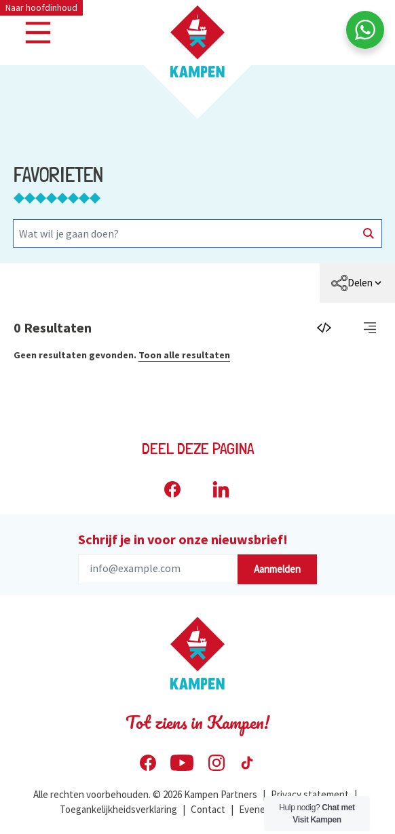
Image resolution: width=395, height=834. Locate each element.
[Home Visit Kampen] (197, 41)
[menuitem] (357, 283)
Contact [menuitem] (208, 809)
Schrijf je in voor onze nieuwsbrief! (183, 539)
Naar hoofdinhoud (41, 7)
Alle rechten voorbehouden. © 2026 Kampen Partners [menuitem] (145, 794)
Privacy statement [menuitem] (310, 794)
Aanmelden (277, 569)
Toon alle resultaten (184, 355)
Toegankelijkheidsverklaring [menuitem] (118, 809)
